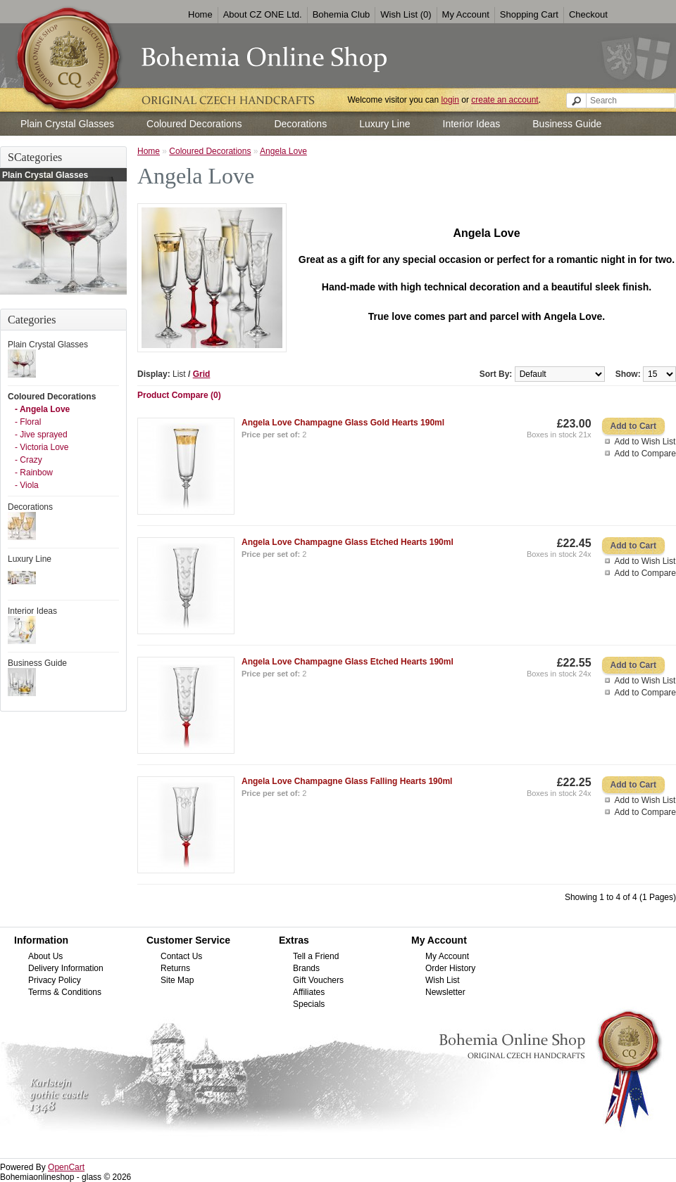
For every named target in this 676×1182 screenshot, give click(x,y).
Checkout (588, 14)
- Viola (27, 485)
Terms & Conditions (64, 992)
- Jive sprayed (41, 434)
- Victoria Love (41, 447)
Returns (175, 968)
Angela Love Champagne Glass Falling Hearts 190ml (347, 781)
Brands (306, 968)
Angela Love (283, 151)
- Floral (28, 422)
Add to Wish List (645, 442)
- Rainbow (34, 472)
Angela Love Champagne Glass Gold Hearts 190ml (343, 423)
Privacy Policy (54, 980)
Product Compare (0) (179, 395)
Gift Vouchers (318, 980)
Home (200, 14)
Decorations (300, 123)
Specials (309, 1004)
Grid (202, 374)
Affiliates (309, 992)
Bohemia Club (341, 14)
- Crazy (28, 460)
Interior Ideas (472, 123)
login (450, 100)
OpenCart (66, 1167)
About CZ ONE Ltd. (262, 14)
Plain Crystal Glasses (67, 123)
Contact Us (181, 956)
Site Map (177, 980)
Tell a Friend (316, 956)
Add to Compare (645, 453)
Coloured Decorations (194, 123)
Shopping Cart (529, 14)
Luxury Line (384, 123)
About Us (45, 956)
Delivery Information (66, 968)
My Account (465, 14)
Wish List (442, 980)
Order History (450, 968)
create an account (504, 100)
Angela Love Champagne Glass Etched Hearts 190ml (347, 542)
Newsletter (445, 992)
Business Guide (566, 123)
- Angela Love (42, 409)
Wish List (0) (405, 14)
